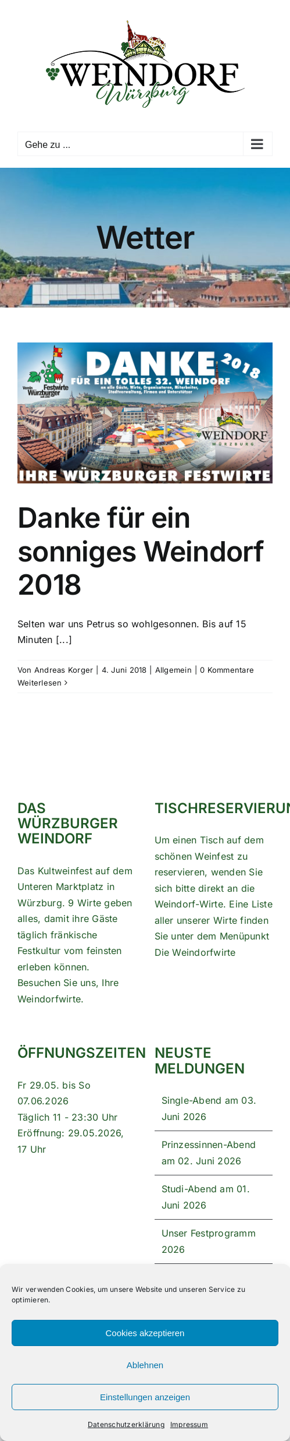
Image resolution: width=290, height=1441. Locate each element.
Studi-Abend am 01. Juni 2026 (206, 1197)
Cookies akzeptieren (145, 1333)
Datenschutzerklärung (126, 1424)
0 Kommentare (227, 669)
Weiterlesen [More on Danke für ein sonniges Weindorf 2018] (39, 682)
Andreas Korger (63, 669)
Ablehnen (145, 1365)
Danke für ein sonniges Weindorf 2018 (140, 551)
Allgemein (173, 669)
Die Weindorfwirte (195, 952)
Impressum (189, 1424)
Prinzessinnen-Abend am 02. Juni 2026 (209, 1153)
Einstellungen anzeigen (145, 1397)
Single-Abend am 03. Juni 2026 (209, 1108)
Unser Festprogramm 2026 (209, 1241)
